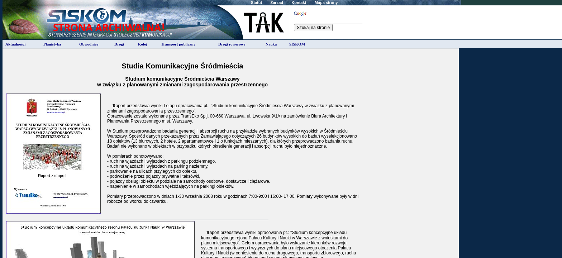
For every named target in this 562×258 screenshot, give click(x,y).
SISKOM (297, 44)
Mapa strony (326, 2)
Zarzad (277, 2)
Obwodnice (88, 44)
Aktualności (15, 44)
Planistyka (52, 44)
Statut (256, 2)
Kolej (142, 44)
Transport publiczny (178, 44)
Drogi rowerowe (231, 44)
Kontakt (298, 2)
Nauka (271, 44)
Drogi (119, 44)
